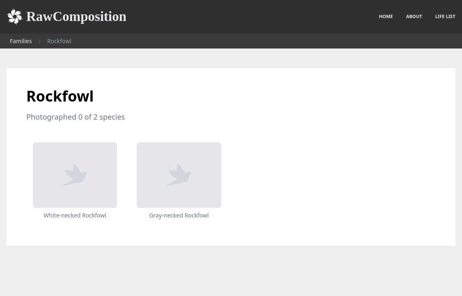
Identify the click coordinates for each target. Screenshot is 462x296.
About (414, 16)
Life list (445, 16)
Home (386, 16)
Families (21, 41)
